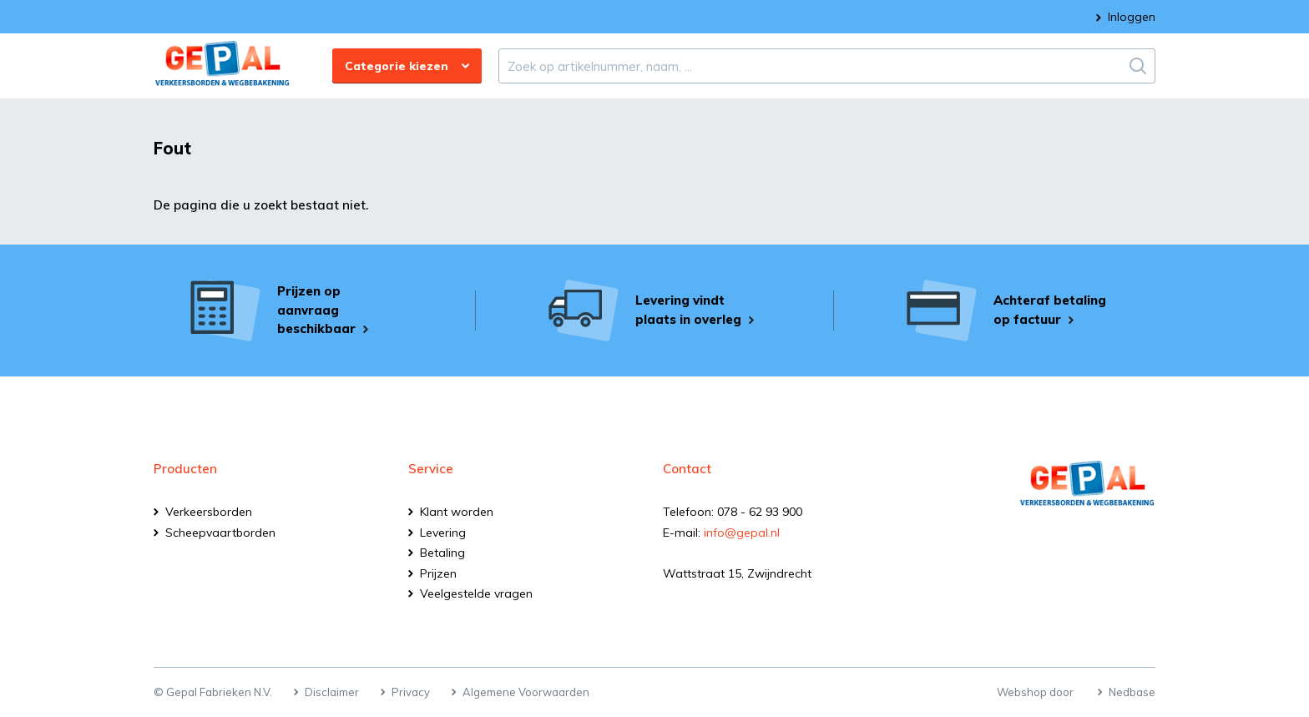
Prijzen (438, 573)
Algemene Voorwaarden (525, 692)
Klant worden (456, 511)
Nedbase (1132, 692)
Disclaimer (332, 692)
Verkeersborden (208, 511)
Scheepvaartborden (220, 532)
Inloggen (1131, 17)
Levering (443, 532)
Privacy (411, 692)
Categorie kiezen (396, 65)
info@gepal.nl (742, 532)
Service (430, 469)
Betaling (442, 552)
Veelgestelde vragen (476, 593)
